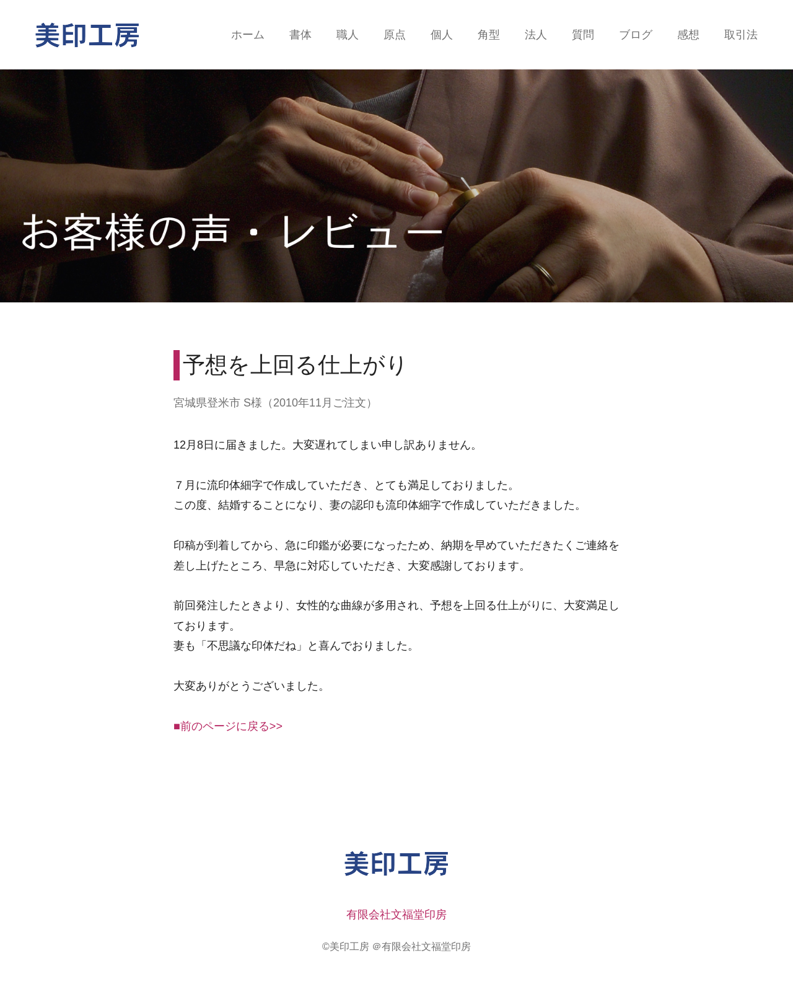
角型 (489, 35)
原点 (394, 35)
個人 (442, 35)
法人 (536, 35)
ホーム (248, 35)
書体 (300, 35)
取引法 (741, 35)
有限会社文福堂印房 (396, 914)
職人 (347, 35)
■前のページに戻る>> (228, 726)
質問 (583, 35)
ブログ (635, 35)
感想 (688, 35)
